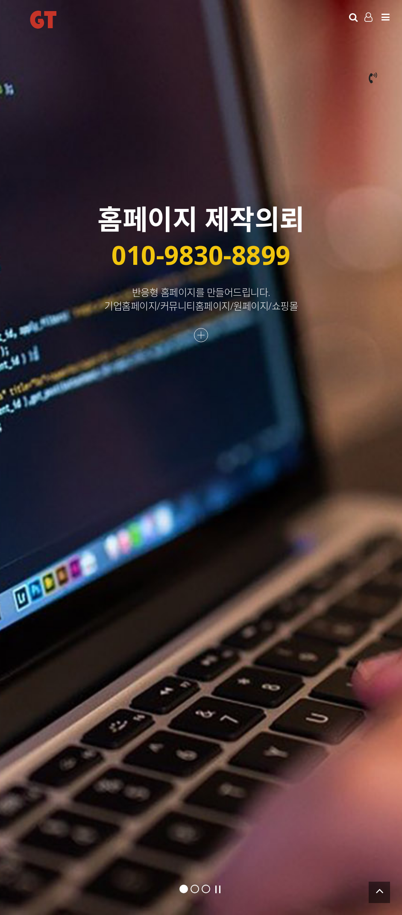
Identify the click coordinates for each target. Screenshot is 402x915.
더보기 (201, 335)
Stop (218, 889)
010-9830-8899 (201, 254)
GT (43, 19)
